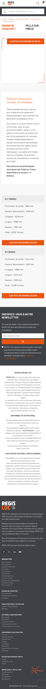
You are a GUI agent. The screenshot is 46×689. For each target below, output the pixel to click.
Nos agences (6, 564)
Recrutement (6, 571)
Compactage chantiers (9, 596)
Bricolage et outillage (11, 670)
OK (23, 342)
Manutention (6, 679)
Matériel (11, 19)
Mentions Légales (8, 583)
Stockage (5, 651)
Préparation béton (8, 622)
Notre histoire (6, 562)
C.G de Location (7, 578)
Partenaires (6, 574)
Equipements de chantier (12, 632)
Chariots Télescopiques (10, 606)
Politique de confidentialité (11, 580)
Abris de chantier (7, 637)
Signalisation (6, 639)
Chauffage (5, 644)
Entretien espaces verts (12, 657)
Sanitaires (5, 646)
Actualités (5, 569)
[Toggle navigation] (4, 3)
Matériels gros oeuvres (12, 615)
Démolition (5, 619)
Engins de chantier (22, 19)
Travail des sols (7, 661)
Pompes (4, 642)
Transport (5, 598)
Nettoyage (5, 674)
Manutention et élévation (13, 604)
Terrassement (36, 19)
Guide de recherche (8, 567)
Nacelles (5, 609)
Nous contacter (7, 585)
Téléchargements (8, 576)
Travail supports (7, 672)
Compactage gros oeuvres (11, 626)
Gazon (4, 664)
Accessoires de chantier (10, 648)
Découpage (5, 617)
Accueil (4, 19)
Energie (4, 635)
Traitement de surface (9, 624)
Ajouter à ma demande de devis (25, 41)
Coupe (4, 659)
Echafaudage (6, 676)
